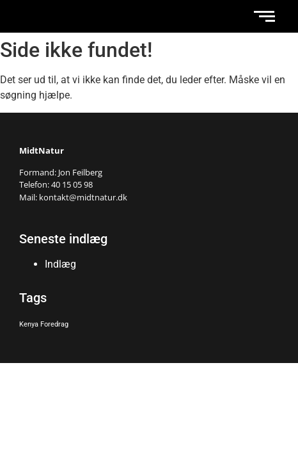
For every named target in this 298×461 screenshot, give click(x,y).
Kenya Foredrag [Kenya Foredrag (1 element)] (43, 324)
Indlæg (60, 264)
